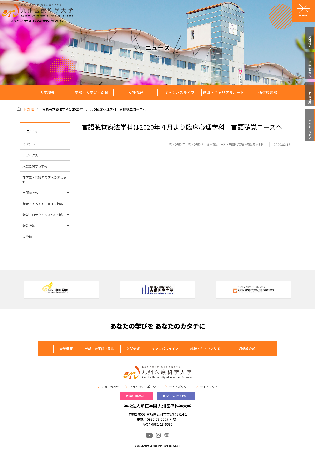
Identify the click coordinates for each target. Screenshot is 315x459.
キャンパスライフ (180, 92)
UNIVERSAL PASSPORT (176, 396)
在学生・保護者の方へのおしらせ (44, 179)
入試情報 (135, 92)
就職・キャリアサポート (223, 92)
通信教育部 (267, 92)
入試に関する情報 (35, 166)
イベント (28, 144)
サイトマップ (209, 386)
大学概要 (47, 92)
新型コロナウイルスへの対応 (42, 215)
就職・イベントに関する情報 (42, 203)
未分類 (27, 237)
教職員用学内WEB (136, 396)
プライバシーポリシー (144, 386)
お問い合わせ (110, 386)
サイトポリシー (179, 386)
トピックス (30, 155)
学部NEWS (30, 192)
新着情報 (28, 226)
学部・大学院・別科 (91, 92)
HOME (29, 109)
